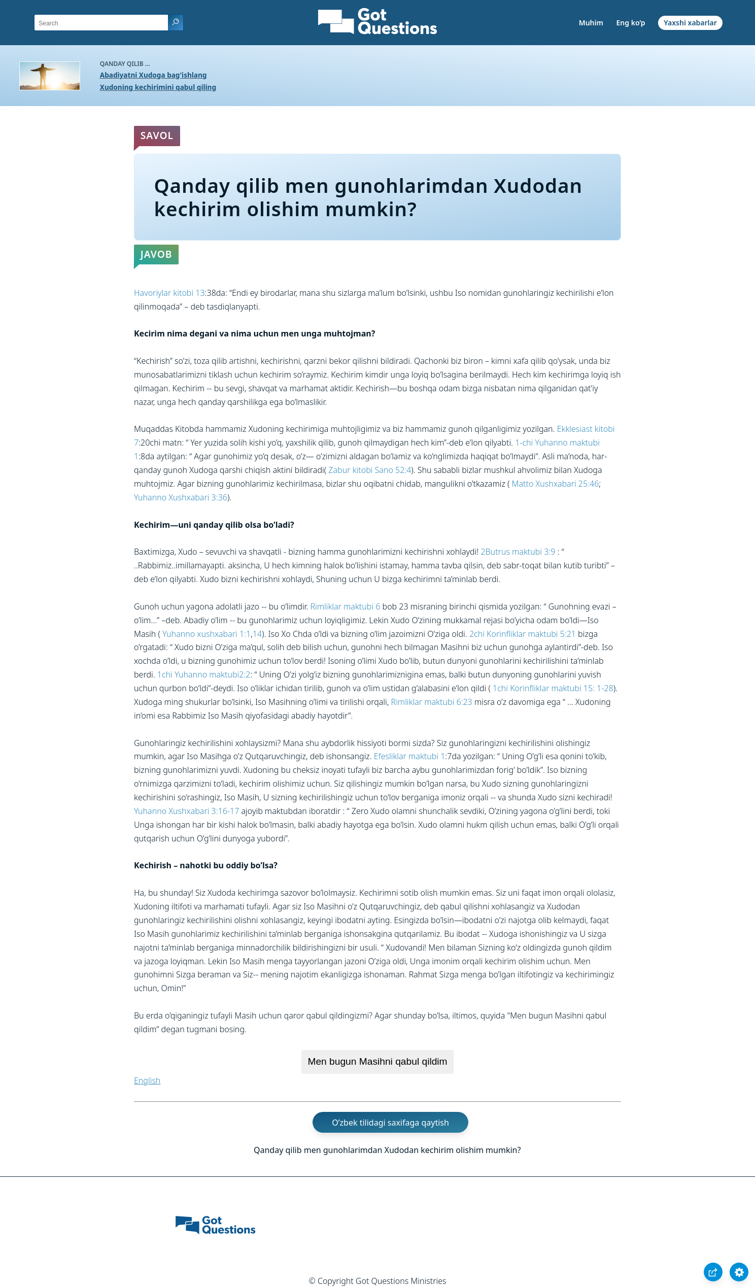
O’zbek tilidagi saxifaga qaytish (390, 1122)
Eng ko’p (630, 22)
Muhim (591, 22)
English (147, 1080)
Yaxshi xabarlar (690, 22)
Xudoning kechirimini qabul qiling (158, 87)
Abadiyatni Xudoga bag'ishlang (153, 75)
